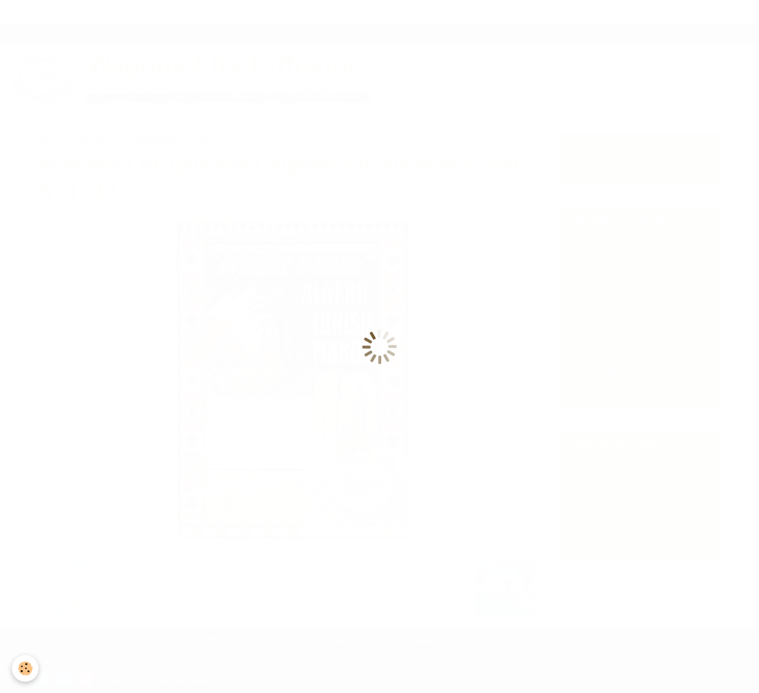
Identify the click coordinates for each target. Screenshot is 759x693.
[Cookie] (25, 668)
